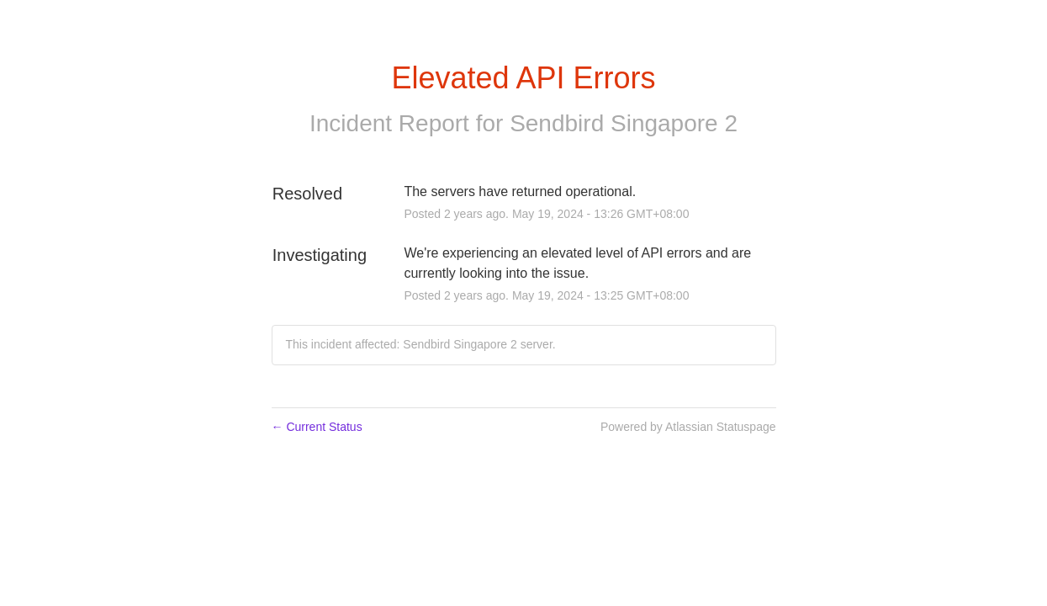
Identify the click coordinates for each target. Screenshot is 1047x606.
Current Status (317, 426)
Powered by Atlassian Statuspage (688, 426)
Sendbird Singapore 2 (624, 123)
